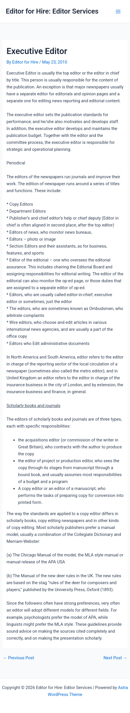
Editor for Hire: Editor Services (52, 11)
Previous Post (18, 658)
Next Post (115, 658)
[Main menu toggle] (118, 11)
